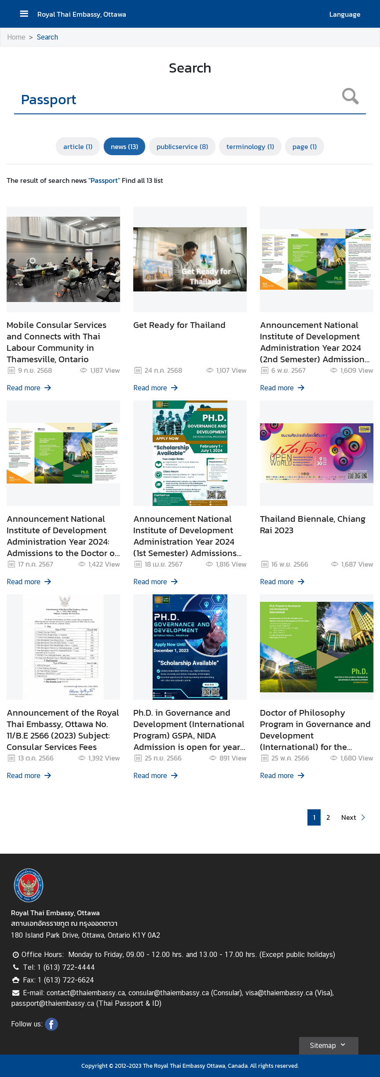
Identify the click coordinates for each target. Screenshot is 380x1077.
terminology (250, 146)
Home (16, 37)
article (77, 146)
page (304, 146)
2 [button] (328, 817)
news (124, 146)
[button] (354, 817)
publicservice (182, 146)
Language (345, 14)
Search (47, 37)
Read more (29, 388)
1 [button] (314, 817)
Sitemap (329, 1044)
